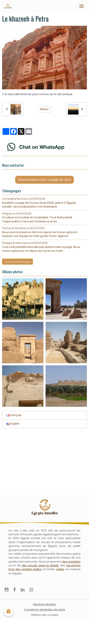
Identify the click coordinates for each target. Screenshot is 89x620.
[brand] (8, 6)
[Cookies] (8, 611)
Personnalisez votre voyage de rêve (44, 180)
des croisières (71, 561)
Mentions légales (44, 604)
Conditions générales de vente (44, 609)
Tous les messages (18, 262)
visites (60, 569)
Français (14, 415)
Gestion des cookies (44, 615)
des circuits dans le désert (40, 565)
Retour (44, 109)
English (12, 423)
